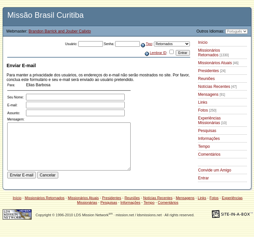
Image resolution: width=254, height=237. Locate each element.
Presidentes (211, 70)
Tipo (149, 44)
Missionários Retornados (213, 52)
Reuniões (206, 78)
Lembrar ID (158, 53)
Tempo (204, 146)
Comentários (209, 154)
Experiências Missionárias (212, 120)
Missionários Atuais (218, 63)
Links (202, 102)
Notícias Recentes (217, 86)
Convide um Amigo (214, 170)
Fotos (207, 110)
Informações (209, 138)
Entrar (203, 178)
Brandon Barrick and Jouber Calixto (60, 31)
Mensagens (211, 94)
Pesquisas (207, 130)
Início (203, 42)
